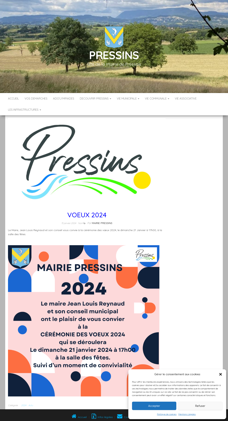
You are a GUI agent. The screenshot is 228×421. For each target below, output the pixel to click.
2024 (23, 405)
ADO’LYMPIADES (63, 98)
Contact (125, 417)
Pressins (114, 55)
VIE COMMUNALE (157, 98)
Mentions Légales (187, 414)
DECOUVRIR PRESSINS (95, 98)
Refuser (200, 406)
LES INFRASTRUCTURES (24, 109)
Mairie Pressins (102, 223)
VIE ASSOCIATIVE (186, 98)
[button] (220, 374)
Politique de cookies (166, 414)
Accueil (13, 98)
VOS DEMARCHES (36, 98)
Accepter (154, 406)
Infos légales (102, 417)
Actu (30, 405)
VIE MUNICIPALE (128, 98)
